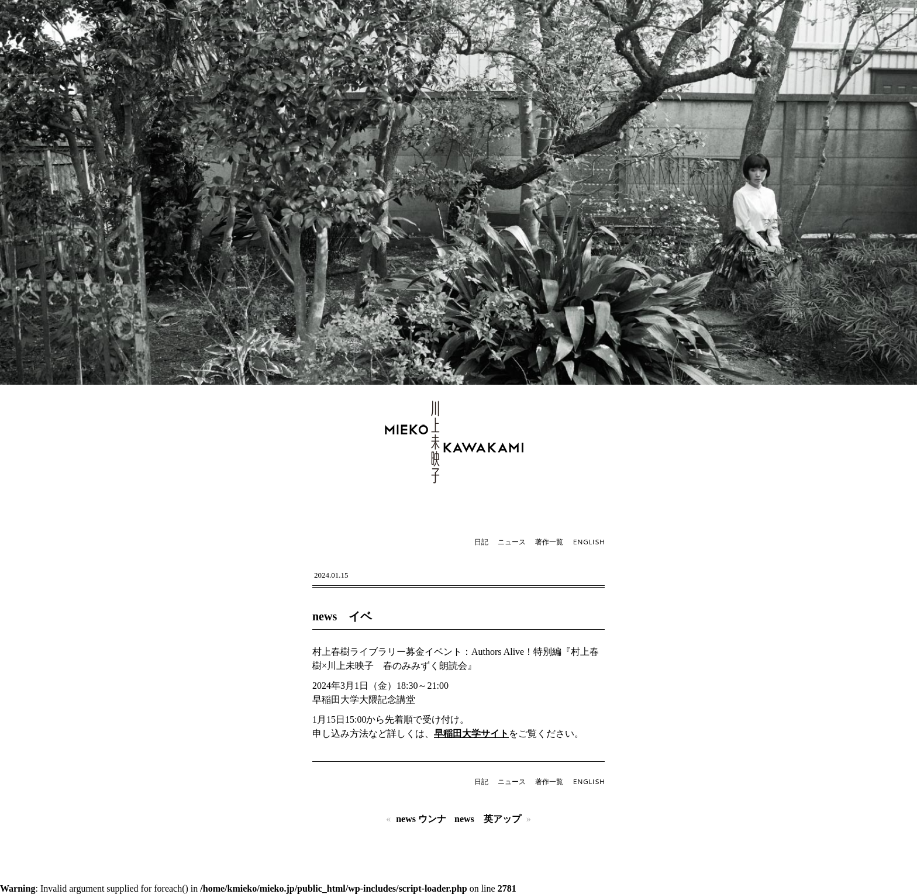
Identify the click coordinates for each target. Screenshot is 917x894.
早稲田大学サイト (471, 733)
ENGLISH (589, 542)
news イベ (342, 616)
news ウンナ (421, 819)
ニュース (512, 542)
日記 (481, 542)
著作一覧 (549, 542)
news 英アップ (487, 819)
